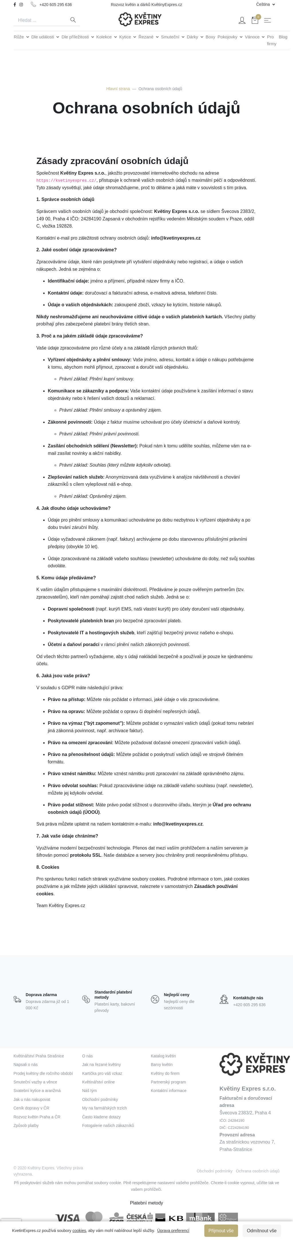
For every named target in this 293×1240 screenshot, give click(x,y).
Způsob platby (26, 1125)
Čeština (263, 4)
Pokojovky (227, 36)
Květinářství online (98, 1082)
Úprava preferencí (173, 1230)
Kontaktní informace (169, 1090)
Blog (283, 36)
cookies (79, 1230)
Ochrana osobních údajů (258, 1171)
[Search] (39, 20)
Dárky (193, 36)
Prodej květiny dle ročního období (43, 1073)
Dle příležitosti (76, 36)
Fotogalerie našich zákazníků (108, 1125)
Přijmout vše (221, 1230)
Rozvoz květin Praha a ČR (36, 1117)
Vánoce (253, 36)
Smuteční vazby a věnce (35, 1082)
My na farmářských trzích (104, 1108)
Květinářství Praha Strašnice (38, 1056)
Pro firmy (271, 40)
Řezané (146, 36)
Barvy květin (162, 1064)
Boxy (210, 36)
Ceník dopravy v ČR (31, 1108)
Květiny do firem (165, 1073)
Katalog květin (163, 1056)
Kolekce (104, 36)
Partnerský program (168, 1082)
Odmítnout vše (262, 1230)
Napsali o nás (25, 1064)
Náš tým (89, 1090)
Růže (19, 36)
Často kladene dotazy (101, 1117)
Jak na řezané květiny (101, 1064)
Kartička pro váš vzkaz (102, 1073)
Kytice (125, 36)
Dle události (43, 36)
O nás (87, 1056)
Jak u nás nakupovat (31, 1099)
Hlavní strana (118, 88)
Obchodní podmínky (100, 1099)
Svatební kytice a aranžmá (37, 1090)
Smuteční (171, 36)
